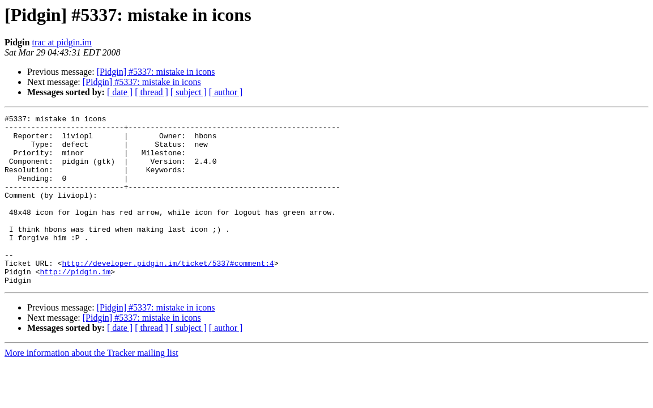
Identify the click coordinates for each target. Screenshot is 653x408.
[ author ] (226, 92)
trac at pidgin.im (61, 42)
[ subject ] (188, 92)
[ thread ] (151, 92)
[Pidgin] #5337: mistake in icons (156, 71)
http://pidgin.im (75, 304)
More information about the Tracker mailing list (91, 387)
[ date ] (120, 92)
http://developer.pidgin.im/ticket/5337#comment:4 (168, 293)
